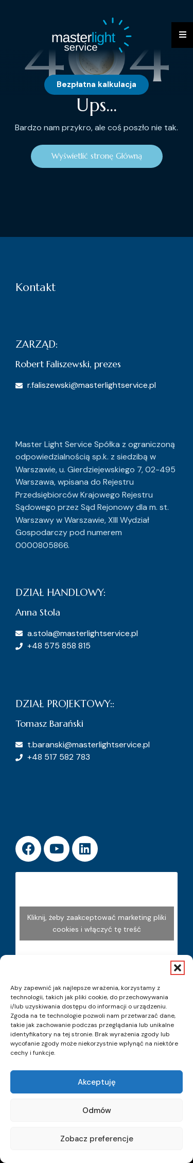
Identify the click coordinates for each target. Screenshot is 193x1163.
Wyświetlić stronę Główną (96, 156)
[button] (177, 968)
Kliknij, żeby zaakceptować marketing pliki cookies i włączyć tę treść (96, 923)
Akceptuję (97, 1082)
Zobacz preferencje (96, 1139)
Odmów (96, 1110)
